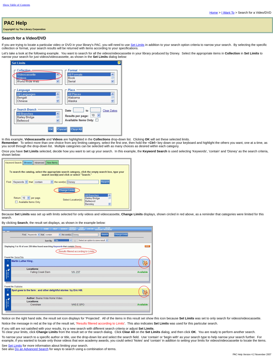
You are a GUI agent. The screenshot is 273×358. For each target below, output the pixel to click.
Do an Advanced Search (31, 349)
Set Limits (137, 45)
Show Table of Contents (16, 4)
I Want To (227, 12)
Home (213, 12)
